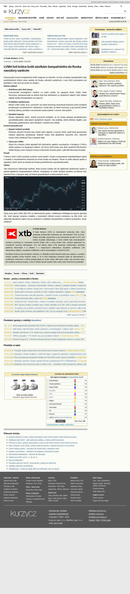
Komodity (43, 6)
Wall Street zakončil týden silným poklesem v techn (68, 39)
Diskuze (107, 6)
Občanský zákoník (77, 492)
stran (25, 80)
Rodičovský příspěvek (11, 492)
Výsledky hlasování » (53, 424)
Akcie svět (26, 6)
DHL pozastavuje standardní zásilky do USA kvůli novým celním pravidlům (44, 357)
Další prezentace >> (118, 73)
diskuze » (62, 424)
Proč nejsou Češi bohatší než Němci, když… (22, 46)
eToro (51, 397)
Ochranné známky (120, 18)
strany (29, 89)
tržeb (74, 132)
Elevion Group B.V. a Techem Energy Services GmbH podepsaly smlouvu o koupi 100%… (50, 339)
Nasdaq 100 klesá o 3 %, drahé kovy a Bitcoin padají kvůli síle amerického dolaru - (47, 332)
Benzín (59, 498)
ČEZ (54, 481)
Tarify (69, 6)
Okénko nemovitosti (100, 124)
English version (98, 495)
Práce (96, 6)
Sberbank (40, 273)
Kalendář (37, 29)
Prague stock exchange (100, 500)
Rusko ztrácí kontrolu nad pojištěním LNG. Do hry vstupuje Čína (41, 311)
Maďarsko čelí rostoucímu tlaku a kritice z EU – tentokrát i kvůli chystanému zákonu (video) (51, 364)
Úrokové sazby (31, 481)
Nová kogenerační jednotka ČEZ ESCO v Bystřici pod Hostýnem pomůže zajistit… (46, 326)
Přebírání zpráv (106, 119)
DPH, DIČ (60, 18)
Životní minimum (9, 495)
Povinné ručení (9, 500)
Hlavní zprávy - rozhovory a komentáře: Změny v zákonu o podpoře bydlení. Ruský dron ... (52, 285)
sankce (45, 110)
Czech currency (98, 498)
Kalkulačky (72, 18)
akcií (15, 213)
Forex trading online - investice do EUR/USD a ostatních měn (34, 449)
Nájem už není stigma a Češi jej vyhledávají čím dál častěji (112, 142)
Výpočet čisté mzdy (10, 481)
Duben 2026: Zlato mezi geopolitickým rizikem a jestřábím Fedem (109, 106)
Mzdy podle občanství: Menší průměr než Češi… (24, 41)
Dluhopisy (51, 483)
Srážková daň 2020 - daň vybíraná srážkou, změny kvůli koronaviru (36, 440)
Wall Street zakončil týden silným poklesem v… (23, 44)
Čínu (13, 174)
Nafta (64, 498)
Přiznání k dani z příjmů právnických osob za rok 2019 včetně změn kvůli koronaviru (43, 443)
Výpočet (16, 478)
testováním (42, 216)
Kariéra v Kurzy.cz (96, 514)
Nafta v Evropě (53, 500)
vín (15, 144)
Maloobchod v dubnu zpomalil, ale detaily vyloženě (68, 41)
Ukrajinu (55, 159)
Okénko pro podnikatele (101, 156)
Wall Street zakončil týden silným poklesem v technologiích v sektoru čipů (43, 329)
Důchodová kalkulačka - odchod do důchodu (27, 454)
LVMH (34, 77)
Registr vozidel (98, 483)
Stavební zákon (76, 498)
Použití (91, 520)
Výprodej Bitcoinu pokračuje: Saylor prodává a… (24, 49)
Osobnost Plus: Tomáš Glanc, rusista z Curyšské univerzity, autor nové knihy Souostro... (51, 301)
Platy (40, 490)
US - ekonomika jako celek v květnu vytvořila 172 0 (68, 49)
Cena (99, 481)
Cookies (63, 511)
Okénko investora (99, 77)
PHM (54, 498)
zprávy (82, 159)
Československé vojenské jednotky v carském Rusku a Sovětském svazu (45, 295)
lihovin (21, 144)
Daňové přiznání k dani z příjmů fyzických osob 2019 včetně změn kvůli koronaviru (43, 437)
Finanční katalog (98, 488)
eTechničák (102, 486)
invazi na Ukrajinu (31, 83)
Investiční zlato (57, 495)
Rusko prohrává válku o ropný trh (28, 298)
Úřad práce (29, 490)
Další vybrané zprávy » (77, 52)
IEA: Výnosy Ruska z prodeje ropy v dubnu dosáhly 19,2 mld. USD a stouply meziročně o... (52, 305)
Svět (20, 21)
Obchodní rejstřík (96, 2)
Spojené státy (38, 138)
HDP (58, 486)
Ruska (40, 80)
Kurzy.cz (6, 21)
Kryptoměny (52, 489)
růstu (17, 138)
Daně (41, 18)
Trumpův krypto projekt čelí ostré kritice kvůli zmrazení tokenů (39, 350)
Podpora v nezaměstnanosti (35, 499)
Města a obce (101, 18)
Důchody (29, 502)
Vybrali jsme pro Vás (56, 36)
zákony (19, 110)
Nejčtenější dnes (11, 36)
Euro (35, 483)
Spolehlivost (106, 481)
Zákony (90, 6)
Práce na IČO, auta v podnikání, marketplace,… (23, 39)
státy (26, 174)
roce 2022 (68, 80)
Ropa (50, 498)
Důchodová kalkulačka (11, 483)
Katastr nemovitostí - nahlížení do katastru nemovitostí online (34, 451)
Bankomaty (36, 478)
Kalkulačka (83, 6)
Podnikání (74, 478)
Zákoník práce (75, 495)
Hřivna (24, 273)
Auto (94, 481)
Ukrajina (8, 273)
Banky (28, 478)
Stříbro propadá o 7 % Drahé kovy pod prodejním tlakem (36, 336)
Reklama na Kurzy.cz (97, 511)
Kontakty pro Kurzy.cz (98, 517)
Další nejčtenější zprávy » (33, 52)
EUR (80, 216)
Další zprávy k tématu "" (77, 315)
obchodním (46, 144)
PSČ (81, 481)
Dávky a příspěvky (32, 493)
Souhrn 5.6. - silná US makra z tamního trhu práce (68, 44)
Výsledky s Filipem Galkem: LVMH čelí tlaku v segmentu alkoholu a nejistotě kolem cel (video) (52, 354)
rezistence (66, 216)
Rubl (31, 273)
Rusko (16, 273)
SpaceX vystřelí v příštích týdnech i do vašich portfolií (111, 85)
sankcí (82, 169)
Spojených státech (68, 95)
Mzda (36, 490)
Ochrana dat (54, 511)
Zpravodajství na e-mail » (108, 114)
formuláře (78, 500)
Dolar (40, 483)
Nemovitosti (87, 18)
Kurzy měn (26, 29)
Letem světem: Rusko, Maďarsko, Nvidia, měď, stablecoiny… (37, 282)
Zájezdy (104, 2)
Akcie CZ (18, 6)
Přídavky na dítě (9, 486)
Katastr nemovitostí (77, 483)
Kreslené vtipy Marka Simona (25, 374)
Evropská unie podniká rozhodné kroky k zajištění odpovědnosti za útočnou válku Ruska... (52, 308)
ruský (37, 98)
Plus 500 (52, 390)
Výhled (6, 165)
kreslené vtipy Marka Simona (24, 395)
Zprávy (11, 6)
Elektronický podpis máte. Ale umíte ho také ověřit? (111, 164)
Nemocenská (30, 496)
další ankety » (70, 424)
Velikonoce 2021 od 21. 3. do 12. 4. (23, 457)
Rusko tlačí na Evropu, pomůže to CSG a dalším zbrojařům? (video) (43, 292)
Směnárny (29, 483)
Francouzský (9, 77)
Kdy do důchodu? (16, 460)
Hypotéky (62, 6)
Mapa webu (101, 491)
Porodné (38, 496)
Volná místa (35, 487)
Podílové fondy (60, 483)
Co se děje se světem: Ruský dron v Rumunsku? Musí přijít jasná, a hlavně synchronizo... (51, 289)
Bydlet (122, 2)
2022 (14, 157)
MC (25, 213)
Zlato (50, 6)
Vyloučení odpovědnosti (58, 514)
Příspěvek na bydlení (11, 489)
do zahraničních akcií (74, 377)
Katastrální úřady (76, 486)
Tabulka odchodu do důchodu (21, 466)
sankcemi (30, 159)
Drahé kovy (52, 493)
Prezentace (108, 61)
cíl (51, 171)
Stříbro (65, 495)
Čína (29, 138)
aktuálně (34, 144)
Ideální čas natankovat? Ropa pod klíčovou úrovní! (112, 95)
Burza (50, 481)
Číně (83, 144)
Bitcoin (55, 6)
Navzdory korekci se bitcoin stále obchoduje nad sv (68, 46)
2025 (52, 147)
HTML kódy (106, 520)
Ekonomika (13, 21)
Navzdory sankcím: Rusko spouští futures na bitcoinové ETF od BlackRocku (45, 361)
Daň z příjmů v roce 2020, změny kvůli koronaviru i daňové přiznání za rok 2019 (41, 446)
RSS (96, 119)
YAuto (110, 2)
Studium (127, 2)
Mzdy (62, 486)
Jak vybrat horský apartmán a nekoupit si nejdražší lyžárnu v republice (111, 133)
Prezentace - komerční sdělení (108, 29)
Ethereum (66, 489)
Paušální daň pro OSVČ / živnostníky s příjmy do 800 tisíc (32, 463)
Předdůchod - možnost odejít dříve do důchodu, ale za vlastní (34, 469)
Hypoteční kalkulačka (11, 498)
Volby (94, 491)
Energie (75, 6)
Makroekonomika (12, 29)
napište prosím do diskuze (62, 417)
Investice (7, 61)
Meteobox (116, 2)
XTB (50, 394)
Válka (102, 6)
